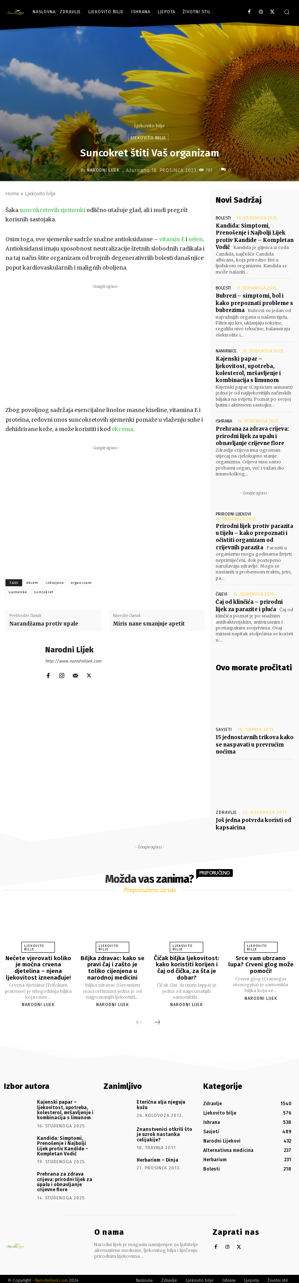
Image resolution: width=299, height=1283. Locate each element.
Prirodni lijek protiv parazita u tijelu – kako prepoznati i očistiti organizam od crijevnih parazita (254, 535)
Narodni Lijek (103, 170)
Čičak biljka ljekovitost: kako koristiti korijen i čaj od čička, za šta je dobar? (186, 965)
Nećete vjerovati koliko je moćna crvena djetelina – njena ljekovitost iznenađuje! (38, 965)
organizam (81, 583)
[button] (286, 11)
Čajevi (221, 593)
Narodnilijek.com (51, 1276)
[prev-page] (139, 1020)
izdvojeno (55, 583)
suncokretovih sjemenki (52, 210)
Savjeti (224, 728)
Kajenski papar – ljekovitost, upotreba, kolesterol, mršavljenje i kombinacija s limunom (248, 369)
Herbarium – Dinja (157, 1157)
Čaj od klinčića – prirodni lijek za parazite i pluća (249, 604)
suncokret (43, 592)
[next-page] (157, 1020)
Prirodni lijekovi (233, 512)
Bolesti (223, 218)
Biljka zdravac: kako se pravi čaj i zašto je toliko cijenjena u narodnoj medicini (112, 965)
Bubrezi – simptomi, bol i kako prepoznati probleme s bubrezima (254, 302)
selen (195, 239)
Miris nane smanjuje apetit (149, 623)
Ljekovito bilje (149, 125)
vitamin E (172, 239)
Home (12, 193)
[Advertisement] (105, 345)
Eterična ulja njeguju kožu (166, 1099)
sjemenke (17, 592)
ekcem (32, 583)
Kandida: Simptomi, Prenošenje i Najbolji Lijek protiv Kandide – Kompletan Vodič (255, 237)
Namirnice (226, 350)
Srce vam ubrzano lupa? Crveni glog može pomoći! (261, 962)
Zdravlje (226, 810)
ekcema (122, 429)
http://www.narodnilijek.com (73, 661)
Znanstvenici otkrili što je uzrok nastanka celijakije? (164, 1131)
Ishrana (224, 420)
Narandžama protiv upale (43, 623)
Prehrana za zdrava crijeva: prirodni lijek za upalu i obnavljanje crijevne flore (252, 435)
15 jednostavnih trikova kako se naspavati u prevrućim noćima (255, 742)
